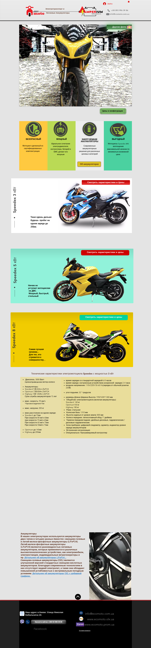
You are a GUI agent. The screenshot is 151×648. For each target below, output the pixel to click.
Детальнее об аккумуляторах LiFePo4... (45, 557)
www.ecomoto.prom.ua (99, 624)
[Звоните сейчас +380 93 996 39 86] (48, 622)
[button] (128, 1)
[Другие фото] (119, 27)
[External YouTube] (75, 470)
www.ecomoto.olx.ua (101, 619)
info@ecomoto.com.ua (119, 14)
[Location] (22, 613)
